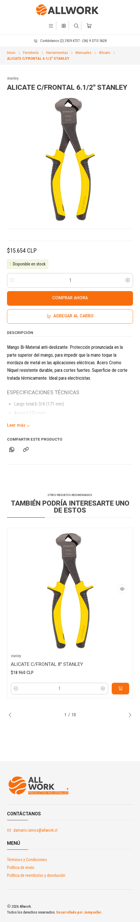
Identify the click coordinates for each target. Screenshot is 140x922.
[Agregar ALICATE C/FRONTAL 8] (120, 691)
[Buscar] (76, 25)
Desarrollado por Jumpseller (79, 912)
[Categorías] (64, 25)
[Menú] (51, 25)
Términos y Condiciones (27, 859)
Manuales (83, 53)
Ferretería (30, 53)
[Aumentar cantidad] (128, 280)
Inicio (11, 53)
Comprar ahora (70, 297)
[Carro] (89, 25)
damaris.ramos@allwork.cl (32, 830)
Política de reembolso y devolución (36, 875)
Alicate (104, 53)
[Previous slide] (11, 714)
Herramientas (57, 53)
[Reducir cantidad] (12, 280)
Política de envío (20, 867)
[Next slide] (128, 714)
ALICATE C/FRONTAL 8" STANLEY (47, 667)
